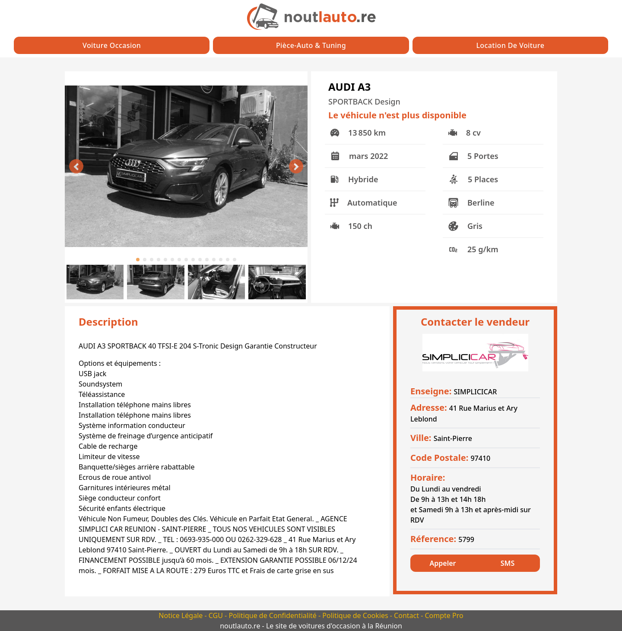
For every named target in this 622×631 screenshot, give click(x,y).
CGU (217, 615)
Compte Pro (444, 615)
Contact (407, 615)
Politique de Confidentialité (273, 615)
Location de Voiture (510, 45)
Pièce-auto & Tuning (311, 45)
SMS (507, 563)
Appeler (443, 563)
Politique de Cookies (356, 615)
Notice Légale (181, 615)
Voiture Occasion (112, 45)
